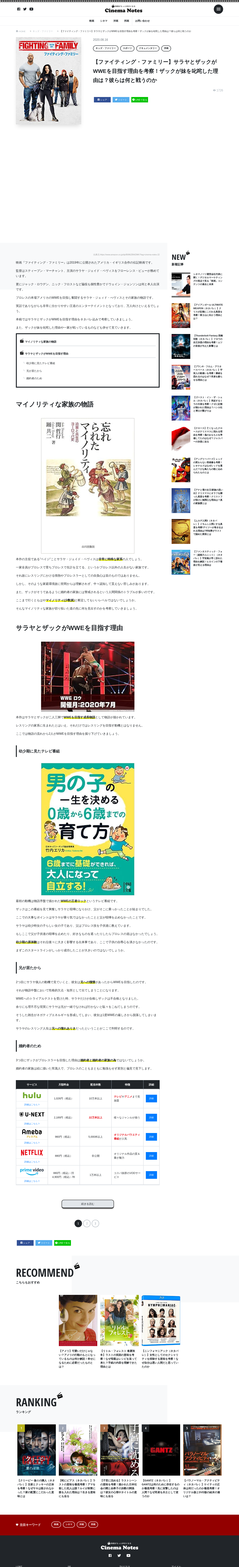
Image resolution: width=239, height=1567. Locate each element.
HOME (22, 31)
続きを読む (87, 1202)
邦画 (126, 20)
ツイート (121, 99)
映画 (91, 20)
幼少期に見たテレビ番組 (40, 363)
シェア (102, 99)
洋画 (115, 20)
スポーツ (127, 48)
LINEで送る (139, 99)
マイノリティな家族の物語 (40, 341)
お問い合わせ (142, 20)
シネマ (103, 20)
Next (218, 1465)
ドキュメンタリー (148, 48)
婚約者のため (34, 378)
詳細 (151, 1098)
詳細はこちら (31, 1104)
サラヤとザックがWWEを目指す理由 (46, 353)
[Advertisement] (122, 183)
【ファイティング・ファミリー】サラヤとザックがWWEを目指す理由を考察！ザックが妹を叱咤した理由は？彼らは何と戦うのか (125, 31)
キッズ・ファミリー (43, 31)
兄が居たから (34, 370)
